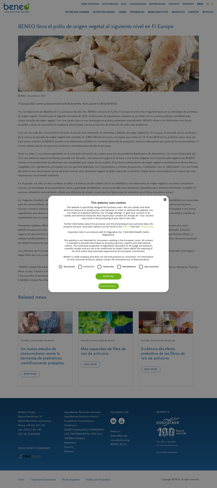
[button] (108, 286)
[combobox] (165, 199)
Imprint (126, 226)
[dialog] (108, 244)
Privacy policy (147, 226)
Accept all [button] (108, 276)
